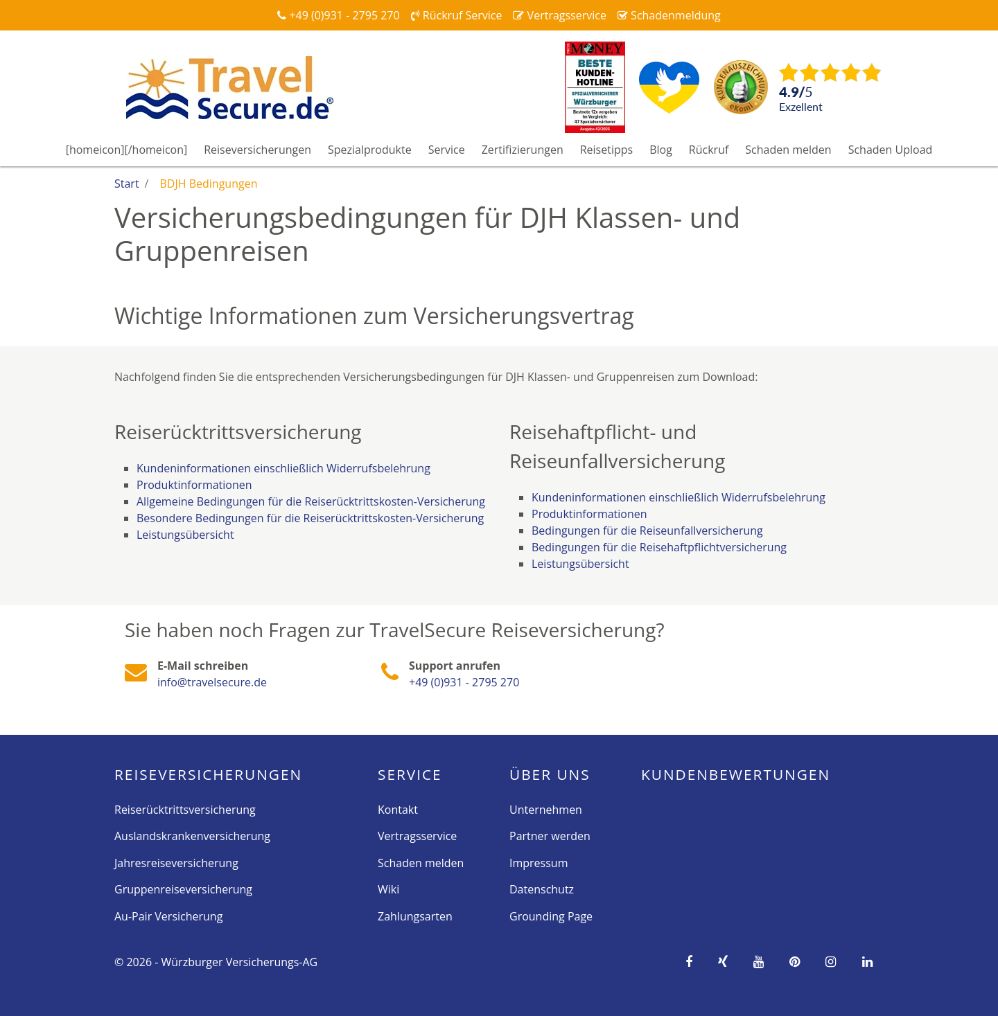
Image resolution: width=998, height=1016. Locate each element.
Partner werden (549, 836)
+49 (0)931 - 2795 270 (338, 15)
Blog (660, 149)
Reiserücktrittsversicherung (185, 809)
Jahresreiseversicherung (176, 863)
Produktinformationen (194, 484)
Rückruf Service (456, 15)
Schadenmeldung (669, 15)
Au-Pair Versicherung (168, 916)
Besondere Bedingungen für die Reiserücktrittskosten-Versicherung (310, 518)
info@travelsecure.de (212, 682)
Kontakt (398, 809)
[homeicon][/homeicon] (127, 149)
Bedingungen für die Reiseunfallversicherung (647, 530)
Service (446, 149)
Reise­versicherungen (208, 774)
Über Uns (549, 774)
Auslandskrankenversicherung (192, 836)
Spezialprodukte (370, 149)
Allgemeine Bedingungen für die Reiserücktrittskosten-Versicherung (311, 501)
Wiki (388, 889)
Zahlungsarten (415, 916)
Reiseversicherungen (257, 149)
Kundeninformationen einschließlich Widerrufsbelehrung (283, 468)
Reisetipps (606, 149)
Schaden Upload (890, 149)
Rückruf (709, 149)
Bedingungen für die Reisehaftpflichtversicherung (659, 547)
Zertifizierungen (522, 149)
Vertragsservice (559, 15)
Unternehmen (545, 809)
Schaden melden (788, 149)
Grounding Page (551, 916)
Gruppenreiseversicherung (183, 889)
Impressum (538, 863)
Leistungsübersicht (185, 534)
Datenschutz (541, 889)
